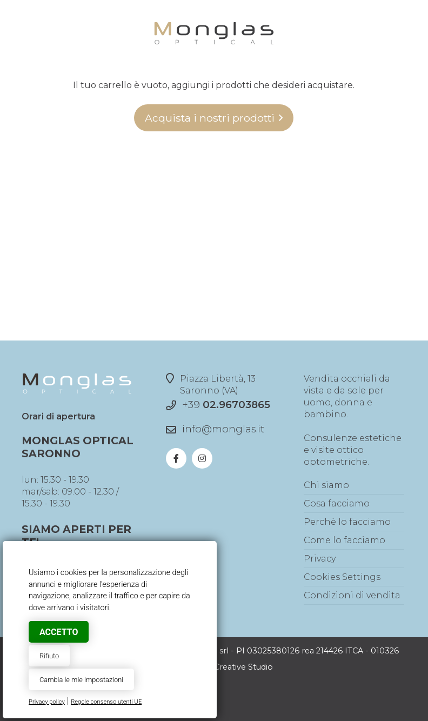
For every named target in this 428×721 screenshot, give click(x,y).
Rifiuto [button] (49, 656)
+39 (226, 404)
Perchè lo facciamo (347, 522)
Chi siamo (326, 485)
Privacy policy (47, 701)
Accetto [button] (58, 632)
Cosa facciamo (337, 503)
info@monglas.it (223, 429)
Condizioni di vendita (352, 595)
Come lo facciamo (344, 540)
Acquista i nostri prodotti (210, 117)
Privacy (320, 558)
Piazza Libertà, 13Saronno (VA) (211, 384)
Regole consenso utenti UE (106, 701)
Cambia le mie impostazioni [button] (81, 680)
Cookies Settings (342, 577)
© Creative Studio (239, 667)
